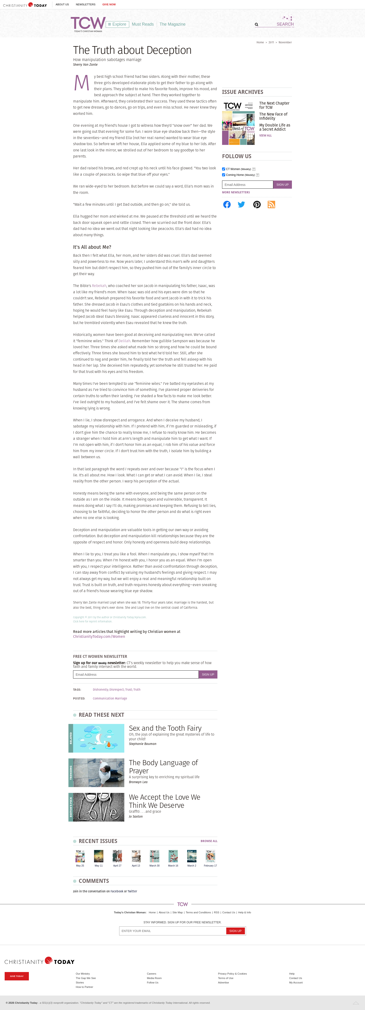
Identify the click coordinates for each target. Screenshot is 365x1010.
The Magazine (173, 24)
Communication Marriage (110, 698)
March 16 (173, 865)
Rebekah (99, 285)
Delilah (124, 341)
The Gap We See (86, 978)
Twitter (132, 891)
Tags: (77, 689)
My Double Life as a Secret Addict (274, 127)
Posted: (79, 698)
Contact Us (228, 912)
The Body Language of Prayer (163, 766)
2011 (271, 42)
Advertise (223, 982)
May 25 (80, 865)
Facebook (117, 891)
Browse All (209, 841)
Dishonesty (100, 689)
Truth (137, 689)
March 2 (191, 865)
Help (291, 973)
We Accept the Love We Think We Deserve (164, 801)
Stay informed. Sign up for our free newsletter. (182, 922)
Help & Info (244, 912)
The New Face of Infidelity (273, 116)
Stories (80, 982)
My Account (296, 982)
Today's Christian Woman (129, 912)
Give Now (109, 4)
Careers (151, 973)
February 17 (210, 865)
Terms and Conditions (198, 912)
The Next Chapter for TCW (274, 105)
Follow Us (152, 982)
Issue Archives (242, 92)
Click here (78, 621)
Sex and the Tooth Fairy (165, 728)
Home (260, 42)
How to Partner (84, 987)
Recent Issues (98, 841)
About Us (62, 4)
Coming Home (240, 175)
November (285, 42)
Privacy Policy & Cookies (232, 973)
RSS (216, 912)
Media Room (154, 978)
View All (265, 135)
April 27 (117, 865)
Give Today (17, 976)
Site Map (177, 912)
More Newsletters (236, 192)
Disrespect (116, 689)
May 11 (99, 865)
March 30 (154, 865)
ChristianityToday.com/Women (99, 636)
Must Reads (143, 24)
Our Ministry (83, 973)
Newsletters (85, 4)
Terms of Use (225, 978)
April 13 (136, 865)
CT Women (238, 169)
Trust (128, 689)
